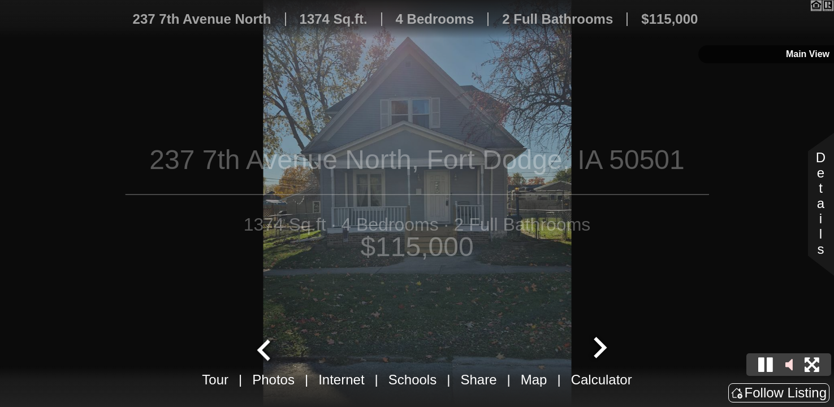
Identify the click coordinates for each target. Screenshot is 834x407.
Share (478, 379)
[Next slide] (598, 349)
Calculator (601, 379)
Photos (273, 379)
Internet (341, 379)
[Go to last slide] (265, 349)
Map (534, 379)
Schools (412, 379)
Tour (215, 379)
